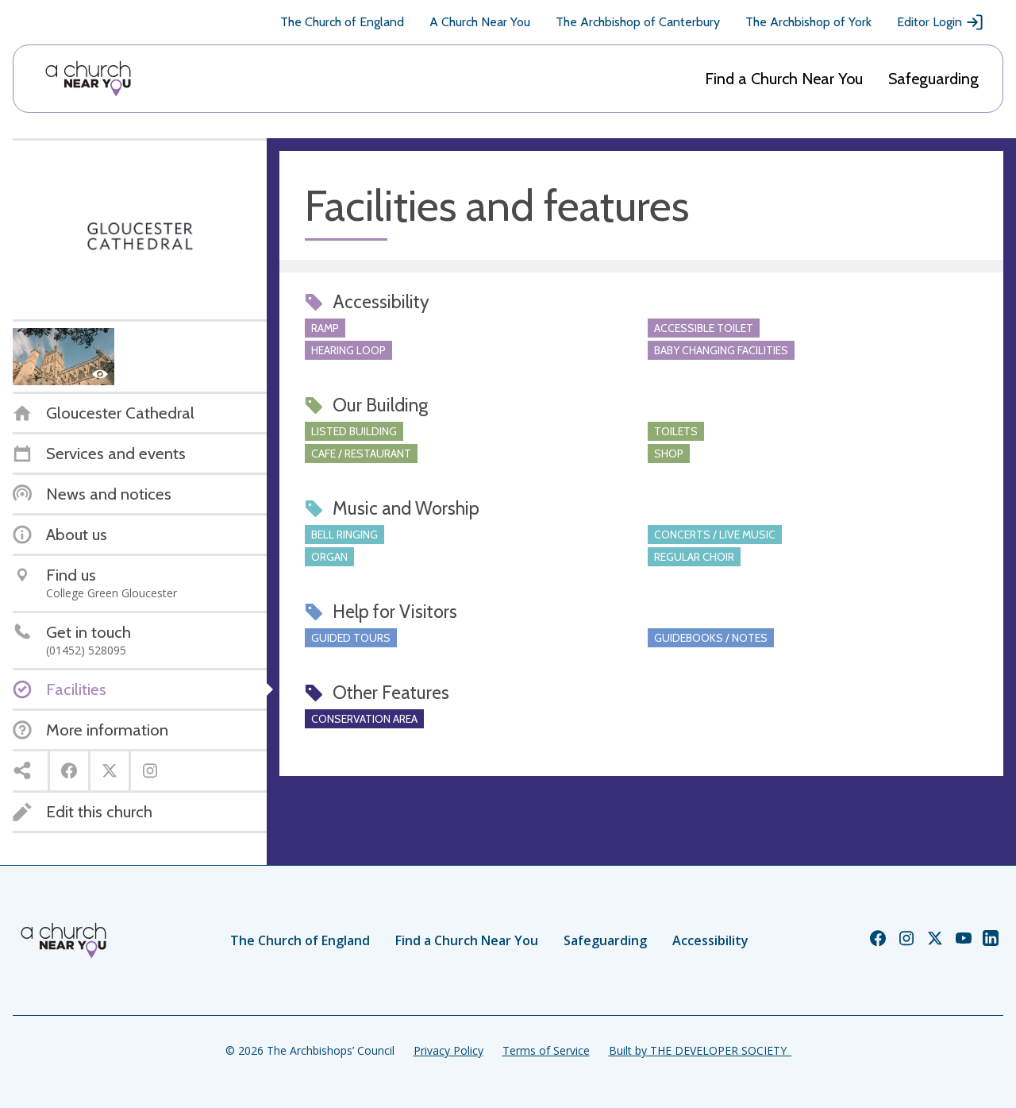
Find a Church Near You (784, 78)
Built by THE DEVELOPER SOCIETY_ (700, 1050)
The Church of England (342, 21)
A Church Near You (479, 21)
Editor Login (940, 22)
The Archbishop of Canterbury (638, 21)
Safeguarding (933, 78)
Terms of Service (546, 1050)
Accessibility (710, 940)
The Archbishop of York (808, 21)
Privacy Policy (448, 1050)
